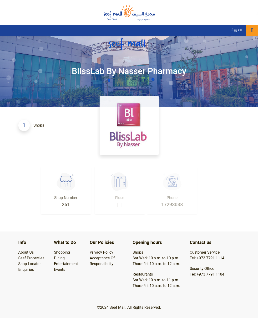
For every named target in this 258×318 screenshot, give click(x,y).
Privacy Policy (101, 252)
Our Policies (102, 242)
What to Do (65, 242)
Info (22, 242)
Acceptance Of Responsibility (102, 261)
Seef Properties (31, 258)
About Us (26, 252)
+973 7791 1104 (210, 274)
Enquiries (26, 269)
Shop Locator (29, 264)
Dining (59, 258)
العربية (237, 30)
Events (59, 269)
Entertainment (66, 264)
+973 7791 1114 (210, 258)
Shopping (62, 252)
